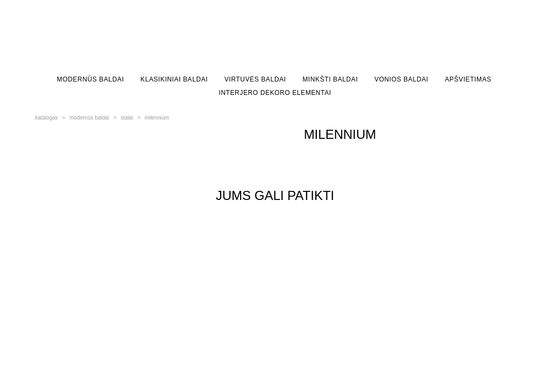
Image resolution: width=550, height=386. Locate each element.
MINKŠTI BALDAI (330, 79)
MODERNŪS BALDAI (90, 79)
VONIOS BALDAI (401, 79)
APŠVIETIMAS (468, 79)
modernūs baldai (89, 118)
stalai (127, 118)
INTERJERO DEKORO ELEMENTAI (275, 92)
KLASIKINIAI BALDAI (174, 79)
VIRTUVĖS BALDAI (255, 79)
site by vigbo (55, 326)
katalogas (46, 118)
